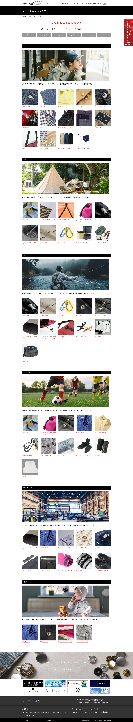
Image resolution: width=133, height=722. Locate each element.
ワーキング (89, 35)
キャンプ (44, 35)
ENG (104, 4)
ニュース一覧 (94, 709)
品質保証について (44, 713)
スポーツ (74, 35)
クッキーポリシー (39, 720)
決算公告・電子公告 (28, 715)
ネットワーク (61, 713)
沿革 (53, 713)
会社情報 (89, 4)
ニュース (50, 4)
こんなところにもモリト (77, 4)
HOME (24, 17)
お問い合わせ (97, 4)
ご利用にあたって (50, 720)
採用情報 (103, 712)
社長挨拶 (25, 713)
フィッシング (59, 35)
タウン (29, 35)
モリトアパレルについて (61, 4)
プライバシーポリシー (28, 720)
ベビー (104, 35)
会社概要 (33, 713)
